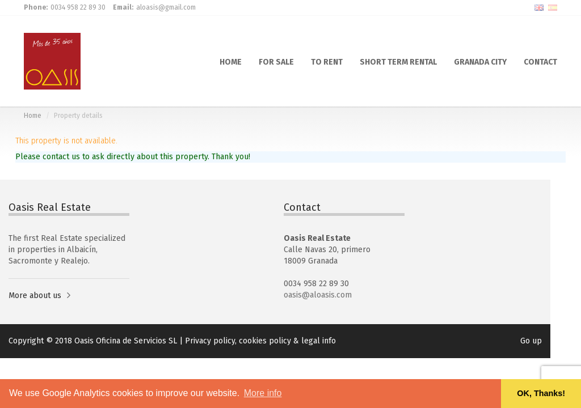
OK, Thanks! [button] (541, 393)
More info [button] (263, 393)
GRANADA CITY (480, 61)
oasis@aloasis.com (318, 295)
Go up (531, 341)
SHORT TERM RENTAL (398, 61)
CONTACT (540, 61)
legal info (318, 341)
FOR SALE (276, 61)
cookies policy (265, 341)
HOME (231, 61)
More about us (35, 295)
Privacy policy (210, 341)
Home (32, 116)
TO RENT (327, 61)
